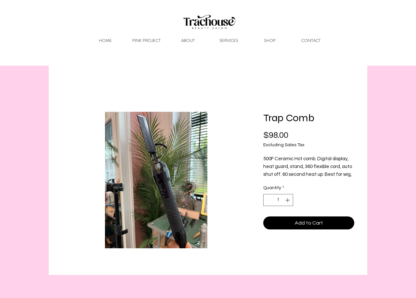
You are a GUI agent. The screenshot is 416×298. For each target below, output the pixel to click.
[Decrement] (268, 200)
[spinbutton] (278, 200)
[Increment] (288, 200)
